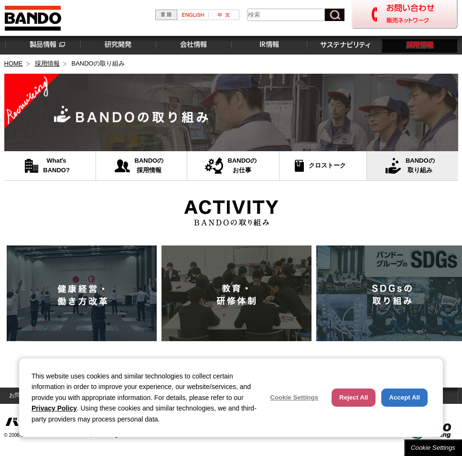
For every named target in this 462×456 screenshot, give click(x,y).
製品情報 (42, 45)
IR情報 (268, 45)
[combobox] (286, 15)
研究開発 (117, 45)
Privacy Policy (54, 408)
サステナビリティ (344, 45)
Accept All (404, 397)
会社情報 (193, 45)
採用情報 (419, 45)
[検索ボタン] (334, 15)
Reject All (353, 397)
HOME (13, 63)
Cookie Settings (433, 447)
